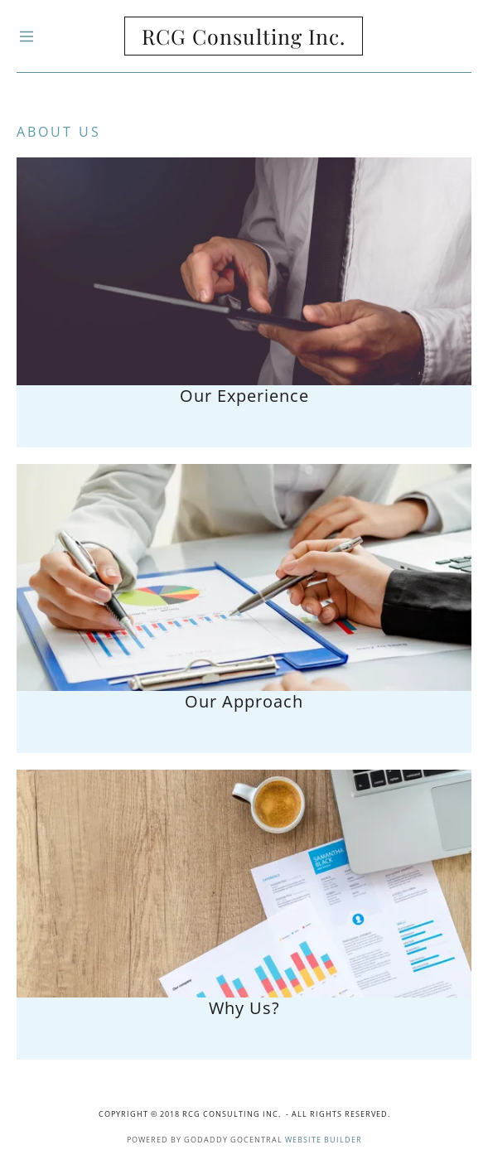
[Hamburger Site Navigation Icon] (58, 36)
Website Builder (323, 1139)
